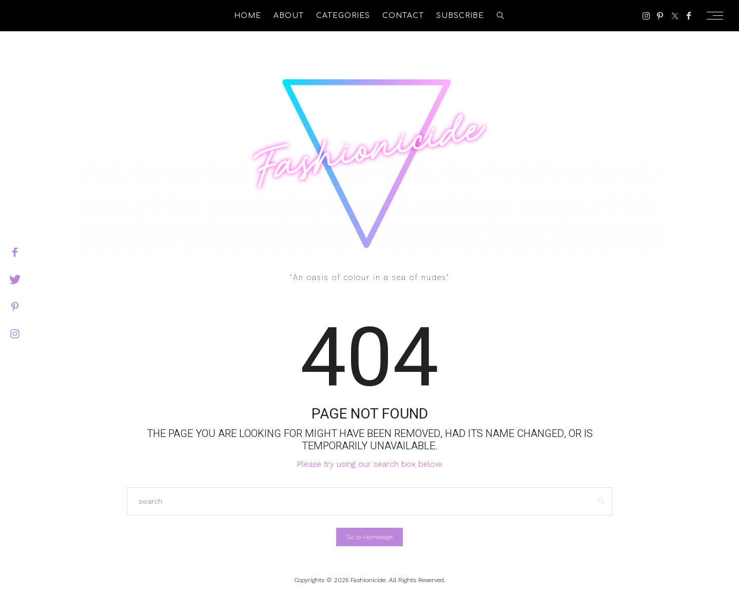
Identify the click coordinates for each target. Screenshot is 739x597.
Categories (343, 15)
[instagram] (15, 334)
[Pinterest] (660, 16)
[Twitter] (675, 16)
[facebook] (15, 252)
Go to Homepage (369, 537)
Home (247, 15)
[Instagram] (646, 16)
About (289, 15)
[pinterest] (15, 306)
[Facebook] (689, 16)
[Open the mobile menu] (718, 15)
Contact (403, 15)
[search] (500, 15)
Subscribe (460, 15)
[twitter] (15, 279)
